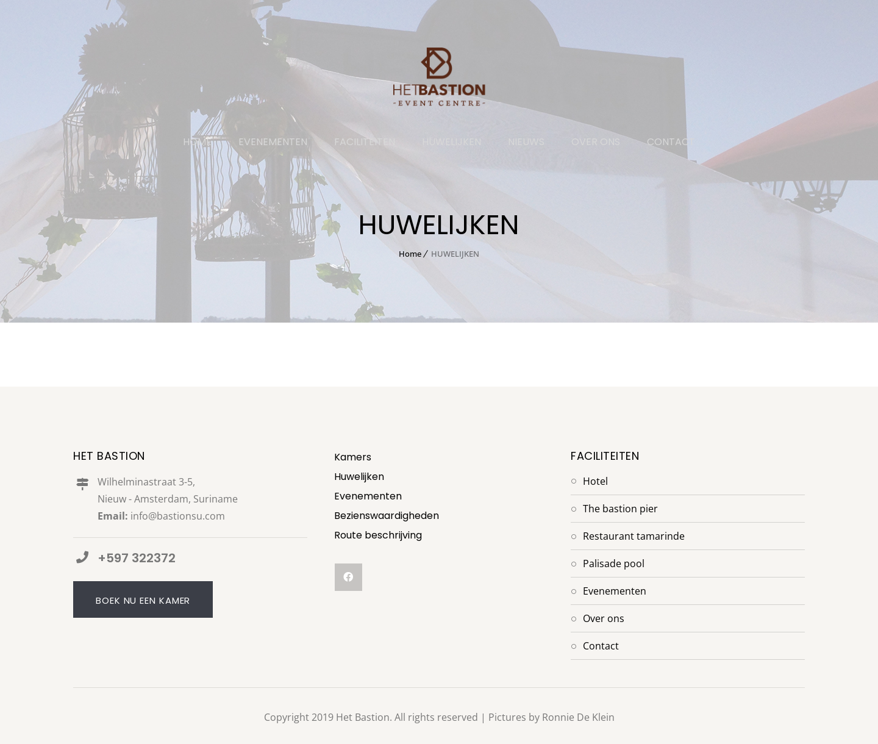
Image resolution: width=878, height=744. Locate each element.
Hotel (595, 481)
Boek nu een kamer (143, 601)
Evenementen (368, 496)
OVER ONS (595, 143)
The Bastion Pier (620, 508)
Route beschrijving (378, 535)
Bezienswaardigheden (386, 516)
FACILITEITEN (364, 143)
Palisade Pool (613, 563)
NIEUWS (526, 143)
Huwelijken (359, 477)
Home (410, 253)
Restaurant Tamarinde (634, 536)
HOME (197, 143)
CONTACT (671, 143)
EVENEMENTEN (272, 143)
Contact (601, 646)
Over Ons (603, 618)
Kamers (352, 457)
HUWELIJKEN (451, 143)
